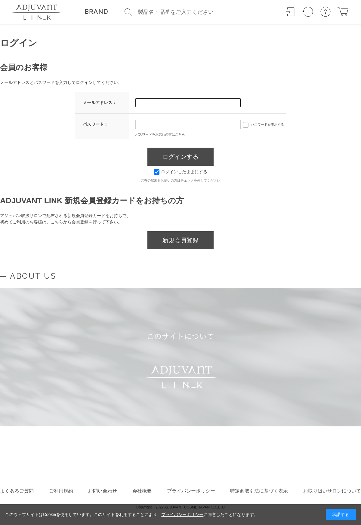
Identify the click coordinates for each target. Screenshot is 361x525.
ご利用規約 (61, 490)
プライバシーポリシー (191, 490)
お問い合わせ (102, 490)
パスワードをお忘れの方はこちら (160, 134)
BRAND (96, 11)
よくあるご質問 (17, 490)
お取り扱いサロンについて (332, 490)
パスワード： (95, 124)
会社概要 (142, 490)
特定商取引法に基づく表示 (259, 490)
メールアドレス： (99, 102)
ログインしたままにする (180, 171)
